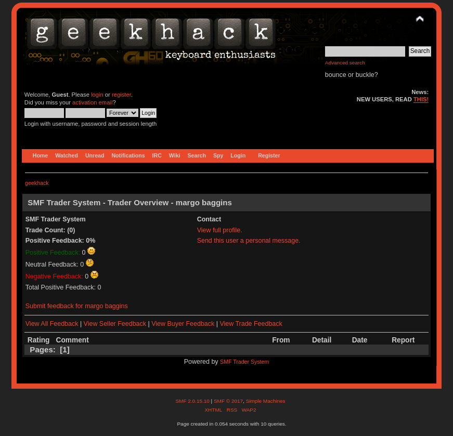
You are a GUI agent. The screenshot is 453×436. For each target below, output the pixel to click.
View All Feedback (52, 323)
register (121, 94)
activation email (92, 102)
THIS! (421, 99)
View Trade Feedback (250, 323)
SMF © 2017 (228, 401)
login (97, 94)
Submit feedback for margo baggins (76, 306)
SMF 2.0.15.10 (193, 401)
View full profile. (219, 230)
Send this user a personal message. (249, 240)
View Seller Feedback (115, 323)
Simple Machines (266, 401)
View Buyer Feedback (182, 323)
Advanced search (345, 62)
